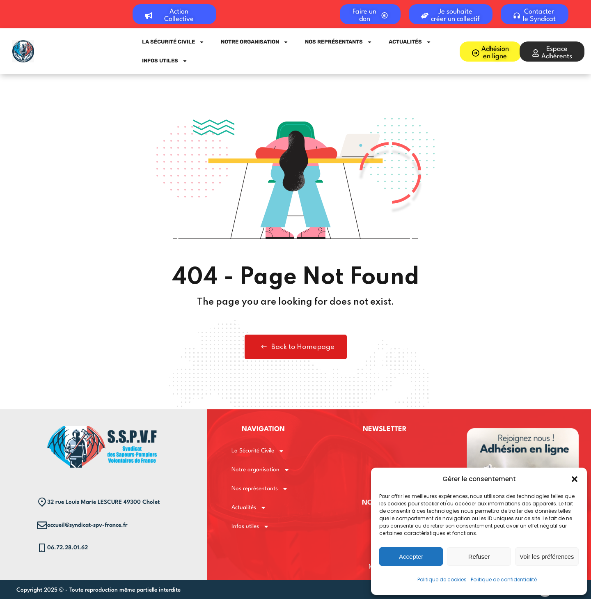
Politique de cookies (442, 579)
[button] (574, 479)
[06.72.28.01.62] (42, 548)
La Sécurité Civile (173, 42)
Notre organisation (255, 42)
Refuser (479, 556)
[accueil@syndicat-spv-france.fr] (42, 525)
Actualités (410, 42)
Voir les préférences (547, 556)
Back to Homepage (295, 347)
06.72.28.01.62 (67, 548)
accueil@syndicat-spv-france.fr (87, 525)
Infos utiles (165, 61)
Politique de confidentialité (504, 579)
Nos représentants (338, 42)
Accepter (411, 556)
